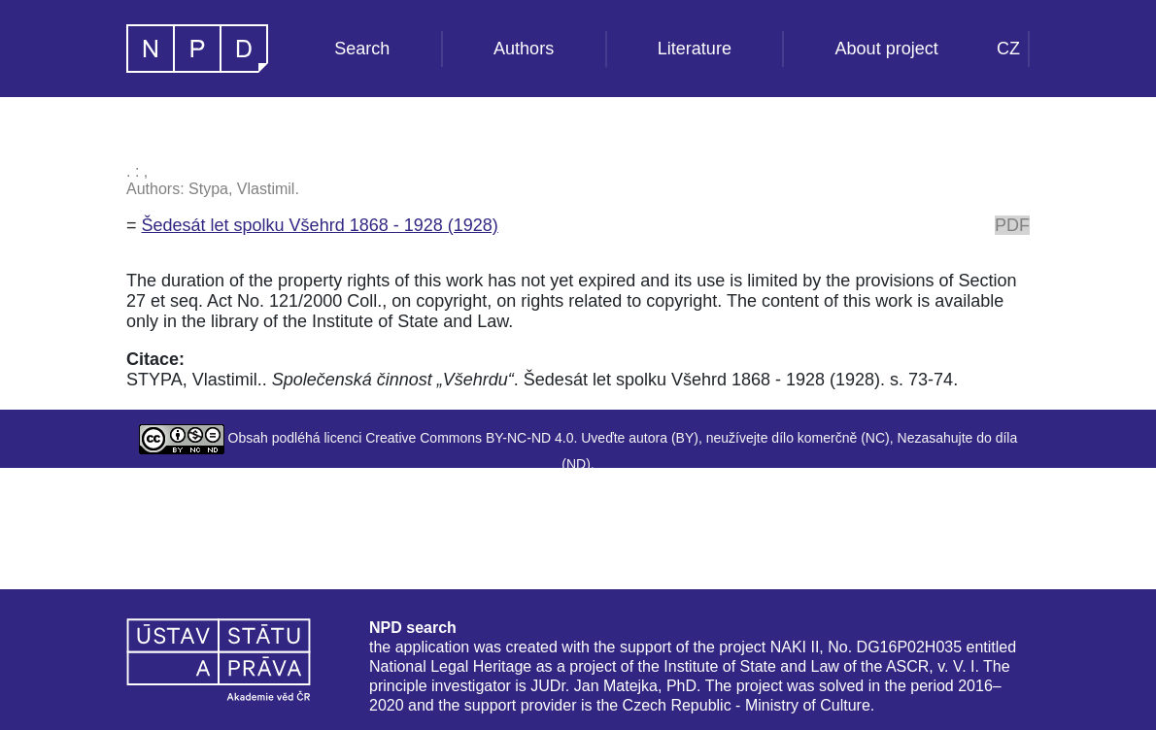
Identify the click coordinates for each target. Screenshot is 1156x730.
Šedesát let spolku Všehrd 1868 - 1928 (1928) (320, 225)
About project (886, 48)
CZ (1008, 48)
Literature (694, 48)
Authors (523, 48)
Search (362, 48)
